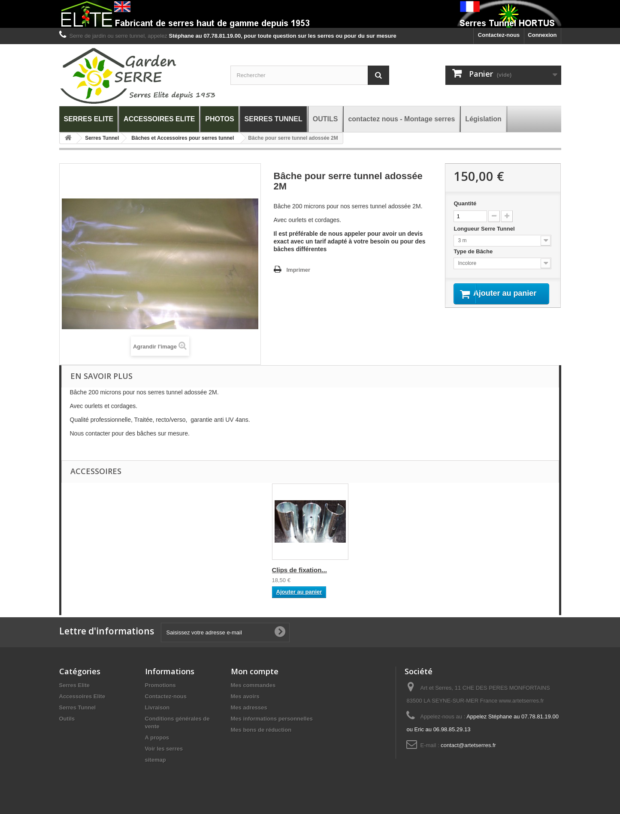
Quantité (465, 203)
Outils (67, 718)
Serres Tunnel (77, 707)
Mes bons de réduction (261, 730)
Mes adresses (249, 707)
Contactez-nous (499, 35)
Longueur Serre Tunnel (485, 228)
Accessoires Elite (82, 696)
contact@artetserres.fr (468, 745)
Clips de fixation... (299, 570)
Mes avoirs (245, 696)
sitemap (155, 760)
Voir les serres (164, 748)
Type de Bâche (474, 251)
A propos (157, 737)
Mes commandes (253, 685)
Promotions (160, 685)
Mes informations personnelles (272, 718)
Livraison (157, 707)
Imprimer (299, 270)
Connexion (542, 35)
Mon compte (254, 671)
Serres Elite (74, 685)
